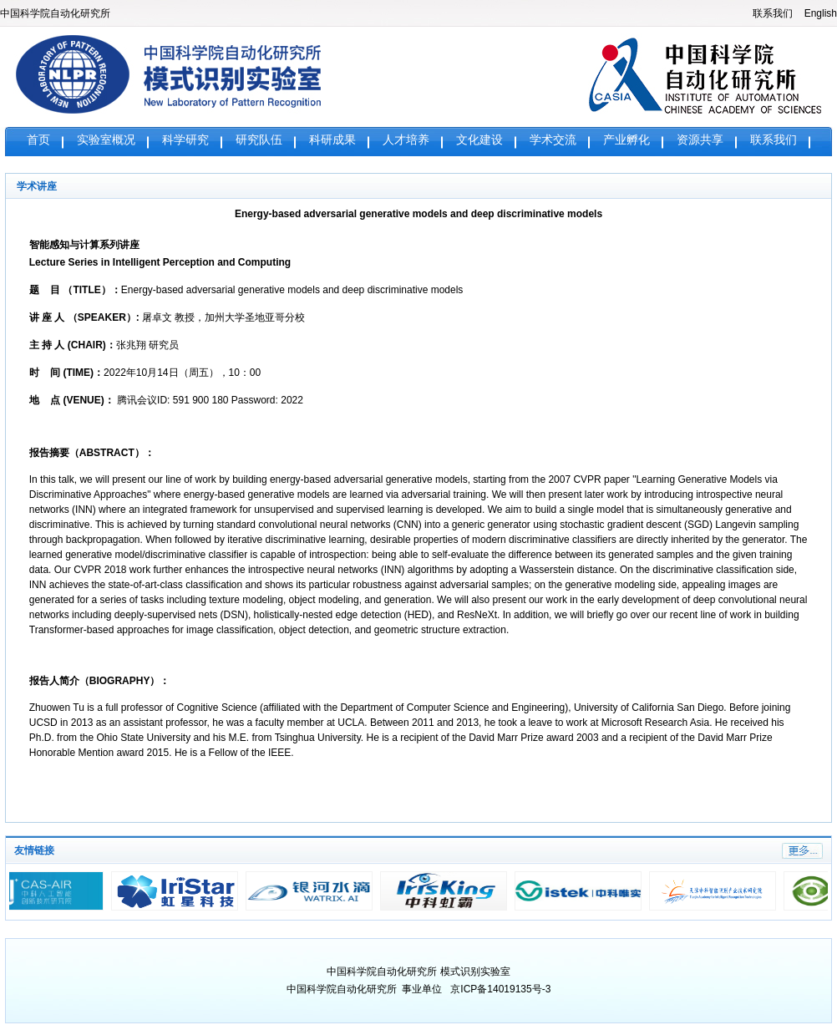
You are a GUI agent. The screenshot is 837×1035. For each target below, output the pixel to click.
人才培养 (406, 140)
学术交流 (553, 140)
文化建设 (479, 140)
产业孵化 (626, 140)
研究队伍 (259, 140)
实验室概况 (106, 140)
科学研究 (185, 140)
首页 (38, 140)
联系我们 (773, 13)
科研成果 (332, 140)
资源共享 (700, 140)
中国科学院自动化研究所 (55, 13)
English (820, 13)
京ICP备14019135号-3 (500, 989)
